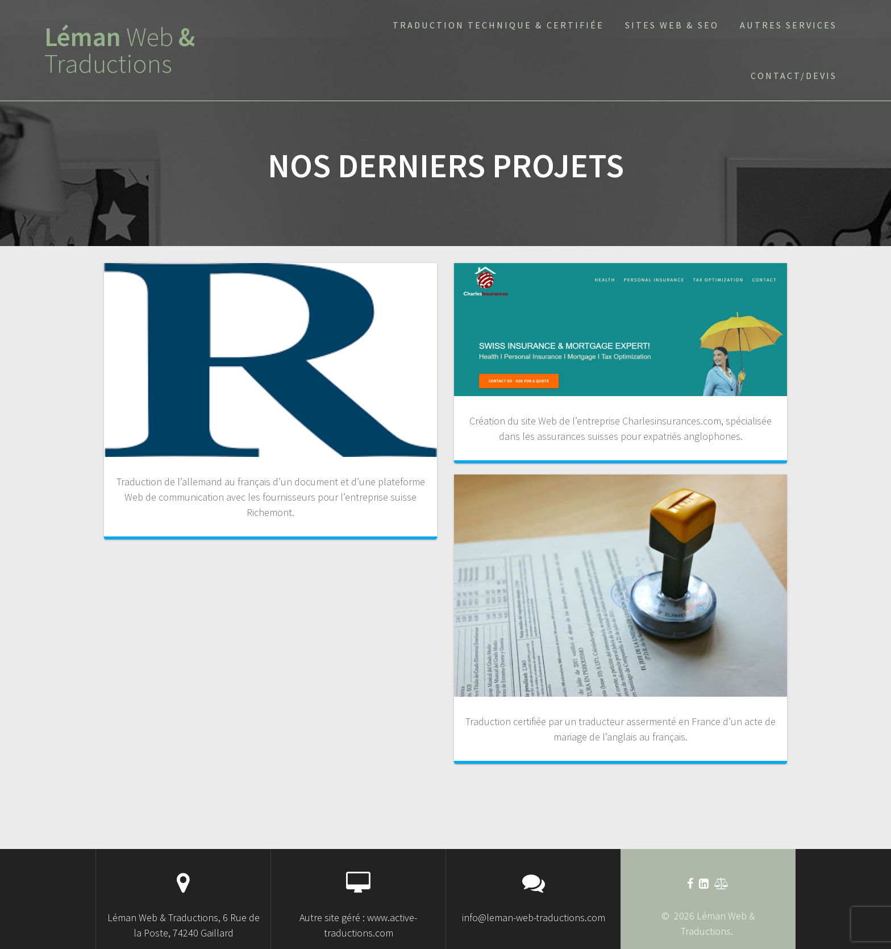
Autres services (788, 25)
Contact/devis (794, 75)
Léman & (119, 50)
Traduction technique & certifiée (498, 25)
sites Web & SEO (672, 25)
